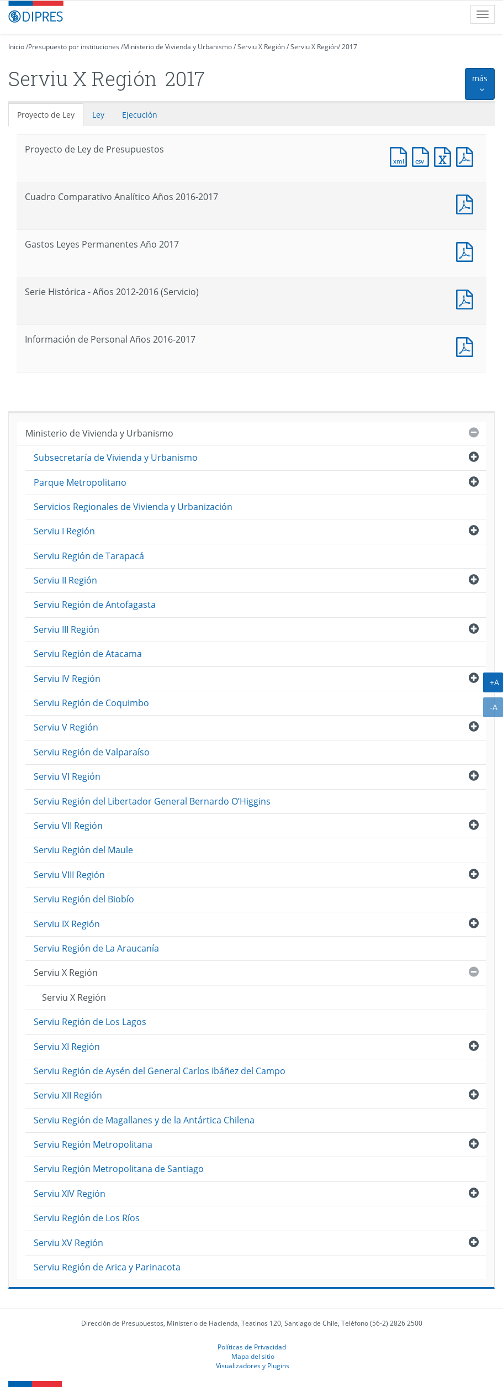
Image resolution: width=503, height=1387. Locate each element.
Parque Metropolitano (80, 482)
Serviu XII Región (68, 1095)
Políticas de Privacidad (252, 1346)
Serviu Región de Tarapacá (89, 556)
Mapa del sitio (252, 1356)
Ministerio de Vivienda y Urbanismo (177, 46)
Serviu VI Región (67, 776)
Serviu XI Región (67, 1047)
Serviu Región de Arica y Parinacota (107, 1267)
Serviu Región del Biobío (84, 899)
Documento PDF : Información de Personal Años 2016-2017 (467, 345)
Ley (98, 114)
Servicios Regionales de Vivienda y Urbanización (133, 507)
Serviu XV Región (68, 1243)
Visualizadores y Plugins (252, 1365)
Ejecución (139, 114)
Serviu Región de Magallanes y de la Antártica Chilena (144, 1120)
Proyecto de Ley (46, 114)
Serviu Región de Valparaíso (92, 752)
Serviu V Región (66, 727)
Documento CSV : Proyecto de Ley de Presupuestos (423, 155)
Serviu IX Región (67, 924)
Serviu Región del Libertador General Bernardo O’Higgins (152, 801)
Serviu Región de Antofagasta (95, 604)
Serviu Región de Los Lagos (90, 1022)
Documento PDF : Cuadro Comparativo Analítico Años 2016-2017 (467, 203)
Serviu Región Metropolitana (93, 1144)
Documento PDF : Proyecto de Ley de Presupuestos (467, 155)
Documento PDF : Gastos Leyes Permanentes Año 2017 (467, 250)
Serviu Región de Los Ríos (87, 1218)
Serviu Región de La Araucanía (96, 948)
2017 (349, 46)
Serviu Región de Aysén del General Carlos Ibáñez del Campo (159, 1071)
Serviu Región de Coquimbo (91, 703)
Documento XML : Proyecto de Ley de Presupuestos (401, 155)
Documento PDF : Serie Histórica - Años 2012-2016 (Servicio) (467, 298)
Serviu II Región (65, 580)
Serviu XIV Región (69, 1194)
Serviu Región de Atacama (88, 654)
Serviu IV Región (67, 679)
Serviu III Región (66, 629)
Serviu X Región (261, 46)
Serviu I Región (64, 531)
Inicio (16, 46)
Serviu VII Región (68, 825)
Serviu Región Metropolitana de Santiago (119, 1169)
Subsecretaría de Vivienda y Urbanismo (116, 457)
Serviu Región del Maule (83, 850)
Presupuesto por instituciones (73, 46)
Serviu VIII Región (69, 875)
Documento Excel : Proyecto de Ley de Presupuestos (445, 155)
